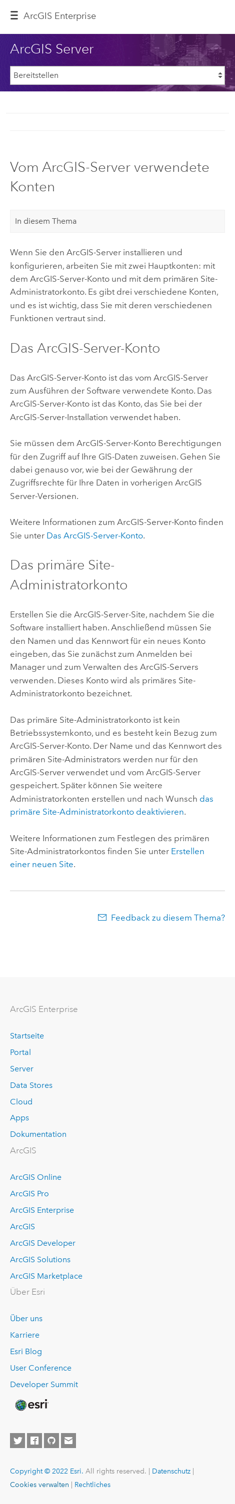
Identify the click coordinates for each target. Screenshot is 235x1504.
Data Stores (31, 1085)
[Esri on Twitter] (17, 1440)
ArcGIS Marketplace (46, 1276)
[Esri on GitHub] (51, 1440)
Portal (20, 1052)
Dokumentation (38, 1134)
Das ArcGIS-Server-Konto (94, 535)
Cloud (21, 1101)
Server (22, 1068)
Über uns (26, 1318)
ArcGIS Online (36, 1177)
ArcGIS (22, 1226)
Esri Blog (26, 1351)
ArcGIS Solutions (40, 1259)
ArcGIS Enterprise (60, 15)
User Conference (41, 1368)
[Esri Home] (31, 1405)
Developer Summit (44, 1384)
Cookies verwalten (39, 1485)
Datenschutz (171, 1471)
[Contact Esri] (68, 1440)
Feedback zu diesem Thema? (168, 918)
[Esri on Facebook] (34, 1440)
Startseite (27, 1035)
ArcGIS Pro (29, 1193)
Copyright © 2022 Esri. (47, 1471)
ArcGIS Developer (43, 1243)
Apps (19, 1117)
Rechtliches (92, 1485)
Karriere (25, 1335)
